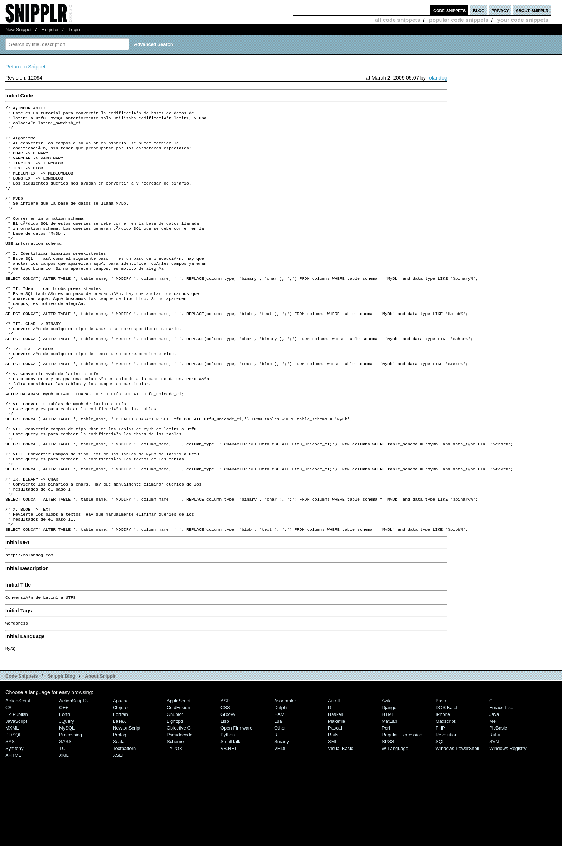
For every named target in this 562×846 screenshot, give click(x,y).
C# (8, 771)
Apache (121, 764)
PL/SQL (13, 798)
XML (64, 819)
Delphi (280, 771)
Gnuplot (175, 778)
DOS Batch (447, 771)
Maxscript (445, 785)
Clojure (120, 771)
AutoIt (334, 764)
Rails (333, 798)
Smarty (281, 805)
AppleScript (178, 764)
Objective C (179, 791)
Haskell (335, 778)
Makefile (336, 785)
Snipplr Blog (61, 739)
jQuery (66, 785)
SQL (440, 805)
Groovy (227, 778)
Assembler (285, 764)
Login (74, 29)
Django (389, 771)
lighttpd (175, 785)
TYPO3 (174, 812)
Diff (331, 771)
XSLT (118, 819)
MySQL (67, 791)
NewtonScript (126, 791)
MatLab (389, 785)
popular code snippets (459, 20)
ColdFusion (178, 771)
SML (333, 805)
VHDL (280, 812)
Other (280, 791)
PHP (440, 791)
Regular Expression (402, 798)
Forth (64, 778)
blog (479, 10)
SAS (10, 805)
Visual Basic (340, 812)
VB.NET (228, 812)
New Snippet (18, 29)
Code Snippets (21, 739)
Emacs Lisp (501, 771)
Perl (386, 791)
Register (50, 29)
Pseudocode (179, 798)
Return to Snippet (25, 67)
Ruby (494, 798)
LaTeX (119, 785)
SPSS (388, 805)
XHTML (13, 819)
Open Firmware (236, 791)
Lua (278, 785)
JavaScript (16, 785)
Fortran (120, 778)
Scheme (175, 805)
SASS (65, 805)
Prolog (119, 798)
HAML (280, 778)
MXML (12, 791)
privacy (500, 10)
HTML (388, 778)
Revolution (446, 798)
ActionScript (17, 764)
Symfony (14, 812)
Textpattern (124, 812)
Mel (493, 785)
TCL (63, 812)
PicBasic (498, 791)
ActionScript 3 (73, 764)
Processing (70, 798)
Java (494, 778)
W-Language (395, 812)
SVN (494, 805)
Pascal (335, 791)
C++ (63, 771)
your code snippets (522, 20)
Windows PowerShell (457, 812)
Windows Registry (508, 812)
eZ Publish (16, 778)
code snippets (449, 10)
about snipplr (532, 10)
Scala (118, 805)
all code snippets (397, 20)
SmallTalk (230, 805)
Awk (386, 764)
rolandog (437, 78)
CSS (225, 771)
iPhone (442, 778)
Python (227, 798)
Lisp (224, 785)
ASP (225, 764)
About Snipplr (100, 739)
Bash (440, 764)
